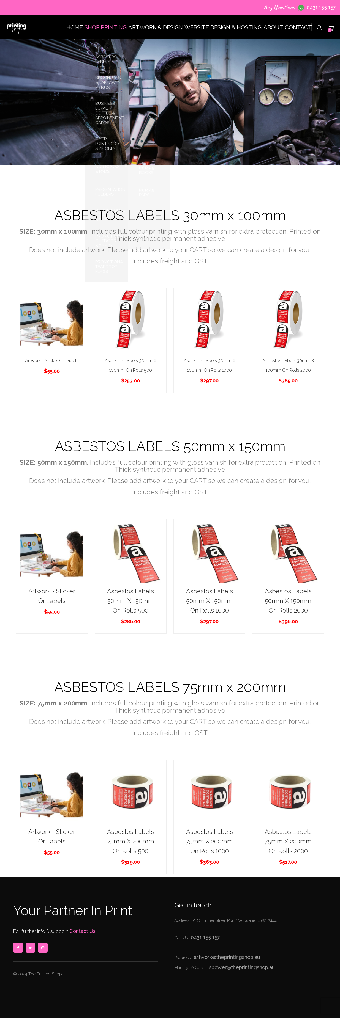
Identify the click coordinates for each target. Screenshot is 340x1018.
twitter (30, 948)
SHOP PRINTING (71, 52)
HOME (30, 52)
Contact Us (82, 931)
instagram (42, 948)
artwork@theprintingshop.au (226, 957)
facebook (17, 948)
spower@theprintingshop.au (241, 967)
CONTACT (294, 52)
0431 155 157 (321, 7)
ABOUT (260, 52)
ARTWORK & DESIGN (129, 52)
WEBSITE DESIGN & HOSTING (202, 52)
